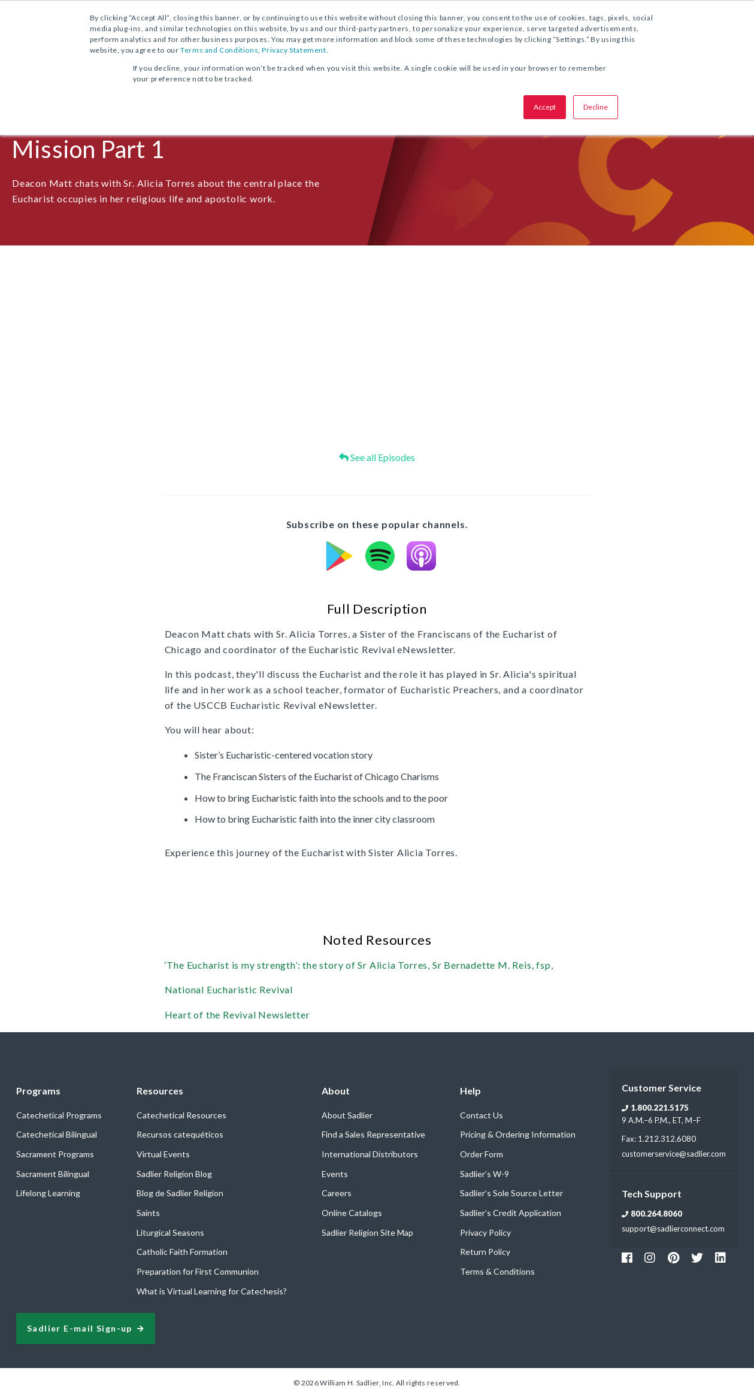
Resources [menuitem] (160, 1090)
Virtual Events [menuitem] (163, 1154)
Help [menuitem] (470, 1090)
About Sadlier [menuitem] (347, 1115)
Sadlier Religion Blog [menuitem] (174, 1174)
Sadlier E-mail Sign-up (79, 1328)
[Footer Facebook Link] (627, 1257)
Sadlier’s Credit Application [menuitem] (510, 1213)
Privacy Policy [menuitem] (485, 1232)
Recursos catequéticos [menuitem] (180, 1134)
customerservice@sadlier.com (674, 1154)
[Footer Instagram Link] (649, 1257)
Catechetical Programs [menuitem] (59, 1115)
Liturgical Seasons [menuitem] (170, 1232)
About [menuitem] (336, 1090)
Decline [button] (595, 106)
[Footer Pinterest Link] (673, 1257)
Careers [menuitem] (337, 1193)
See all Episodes (377, 457)
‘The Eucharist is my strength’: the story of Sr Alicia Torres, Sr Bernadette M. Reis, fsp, (359, 965)
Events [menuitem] (335, 1174)
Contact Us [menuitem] (481, 1115)
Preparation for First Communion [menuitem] (198, 1271)
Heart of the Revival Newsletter (237, 1014)
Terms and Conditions (219, 50)
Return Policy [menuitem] (485, 1252)
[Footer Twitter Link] (697, 1257)
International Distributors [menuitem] (370, 1154)
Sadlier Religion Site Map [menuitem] (367, 1232)
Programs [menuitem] (38, 1090)
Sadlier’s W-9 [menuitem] (484, 1174)
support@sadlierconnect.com (673, 1228)
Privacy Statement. (295, 50)
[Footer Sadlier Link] (720, 1257)
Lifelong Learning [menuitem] (48, 1193)
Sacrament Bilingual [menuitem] (52, 1174)
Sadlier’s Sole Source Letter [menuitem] (511, 1193)
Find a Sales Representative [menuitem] (373, 1134)
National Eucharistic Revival (229, 989)
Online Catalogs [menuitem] (352, 1213)
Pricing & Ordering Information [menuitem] (518, 1134)
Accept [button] (545, 106)
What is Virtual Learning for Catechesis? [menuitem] (212, 1291)
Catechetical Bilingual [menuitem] (56, 1134)
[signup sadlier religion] (85, 1328)
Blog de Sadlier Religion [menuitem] (180, 1193)
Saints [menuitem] (148, 1213)
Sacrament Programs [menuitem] (55, 1154)
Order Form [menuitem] (481, 1154)
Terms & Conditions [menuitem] (497, 1271)
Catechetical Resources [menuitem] (181, 1115)
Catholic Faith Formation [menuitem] (182, 1252)
